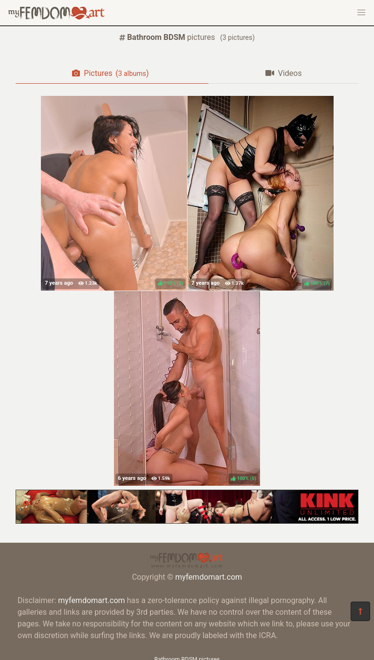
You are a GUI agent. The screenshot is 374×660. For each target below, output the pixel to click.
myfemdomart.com (208, 577)
